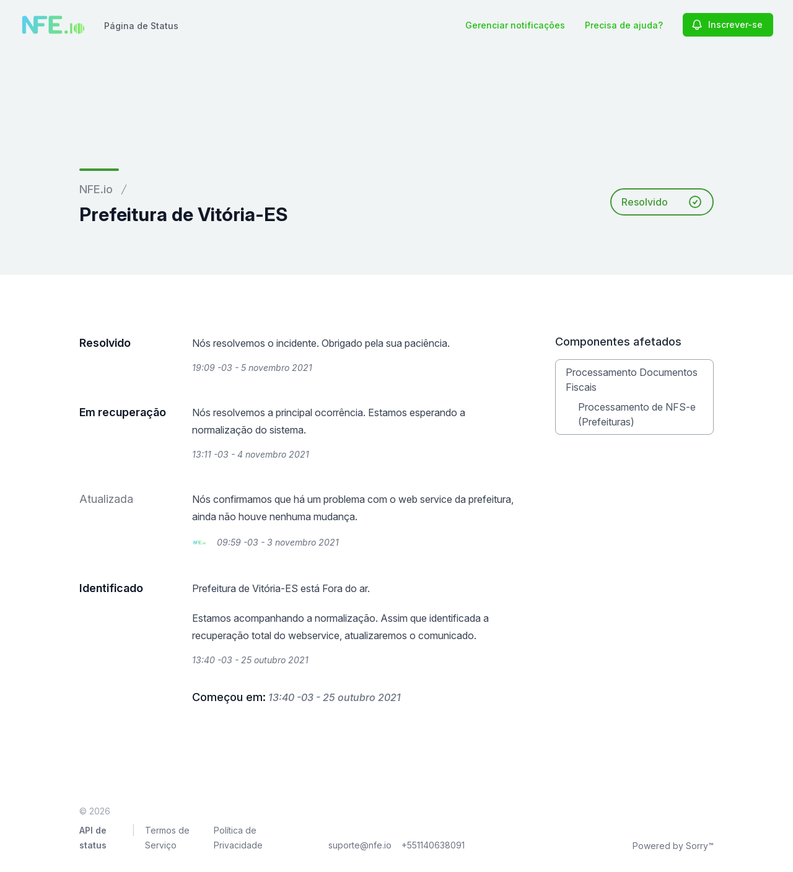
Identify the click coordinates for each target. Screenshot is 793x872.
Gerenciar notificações (515, 25)
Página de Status (141, 25)
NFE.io (96, 189)
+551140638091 (433, 845)
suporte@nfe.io (360, 845)
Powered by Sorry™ (673, 845)
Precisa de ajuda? (624, 25)
